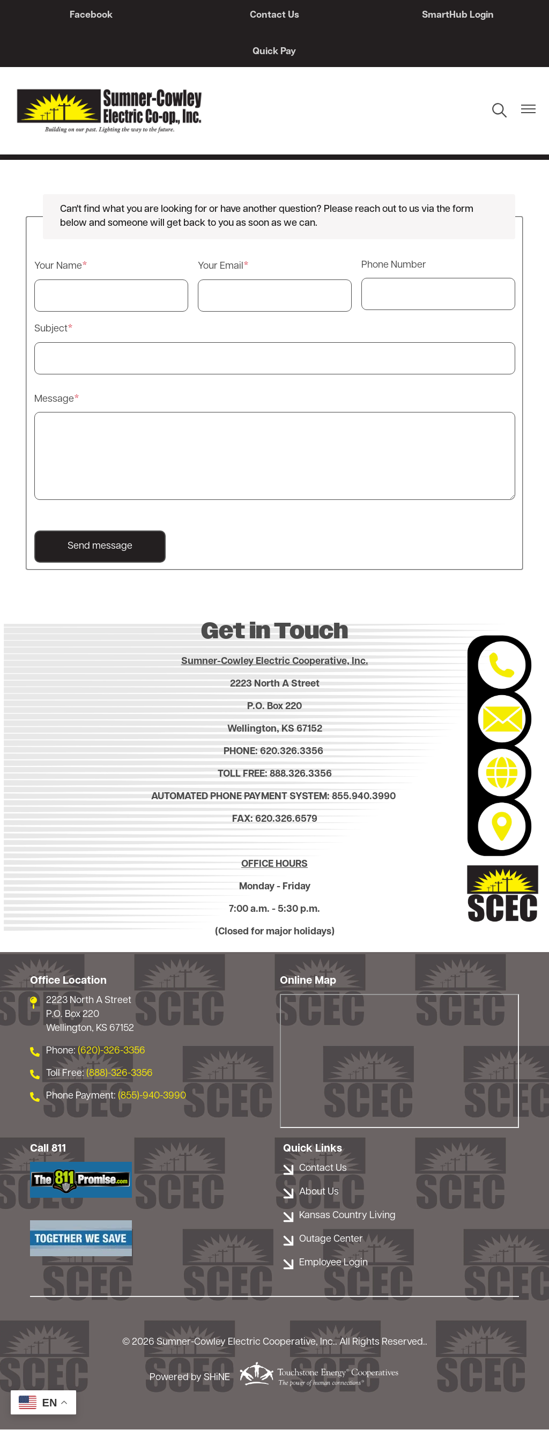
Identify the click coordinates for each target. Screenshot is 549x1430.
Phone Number (393, 266)
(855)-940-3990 (152, 1096)
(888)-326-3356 (119, 1073)
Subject (51, 329)
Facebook (93, 15)
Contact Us (274, 15)
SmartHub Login (455, 15)
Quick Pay (275, 52)
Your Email (220, 267)
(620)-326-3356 (111, 1051)
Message (54, 399)
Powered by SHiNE (190, 1378)
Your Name (58, 267)
